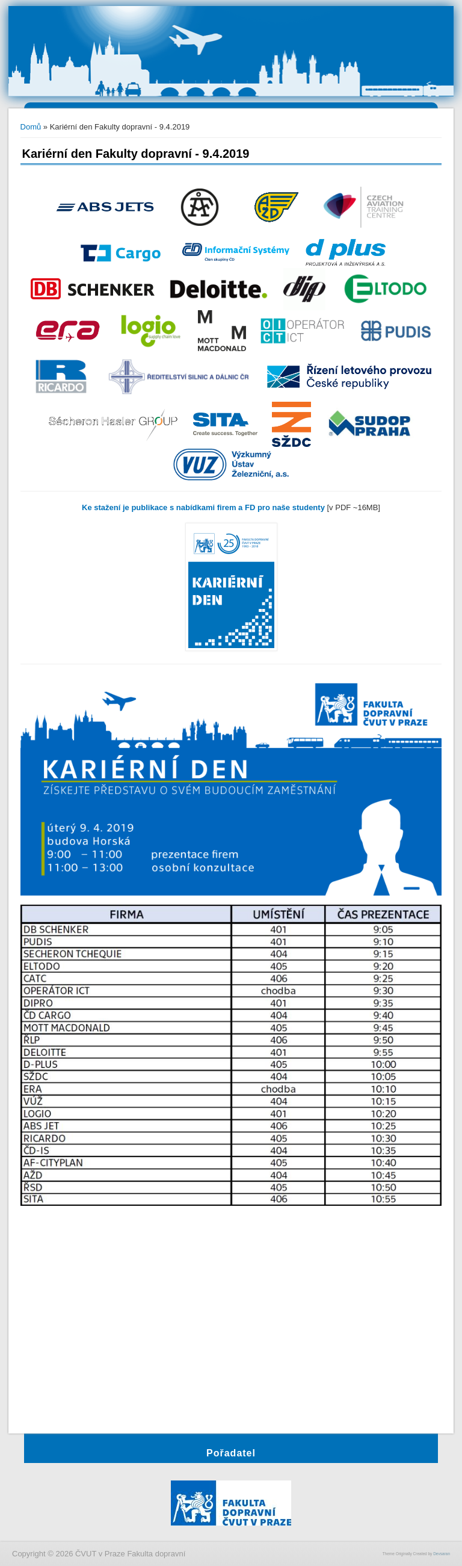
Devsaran (441, 1554)
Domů (31, 126)
